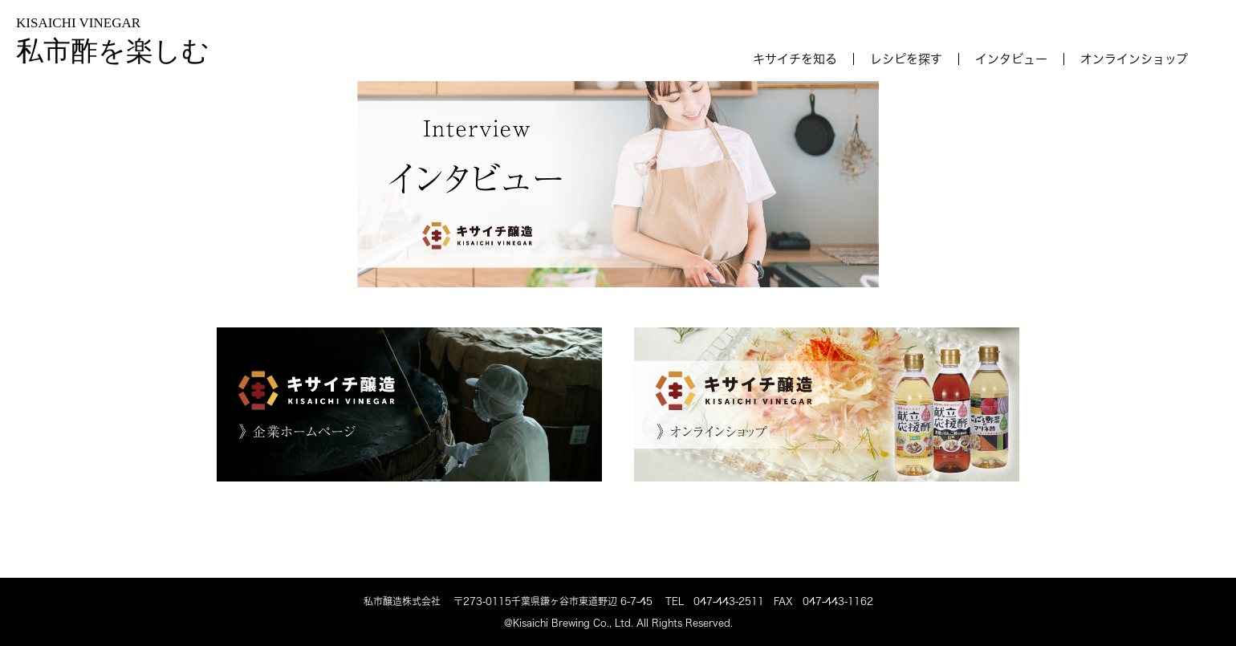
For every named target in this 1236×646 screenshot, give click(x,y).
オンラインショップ (1134, 59)
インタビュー (1011, 59)
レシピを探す (906, 59)
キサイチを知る (795, 59)
